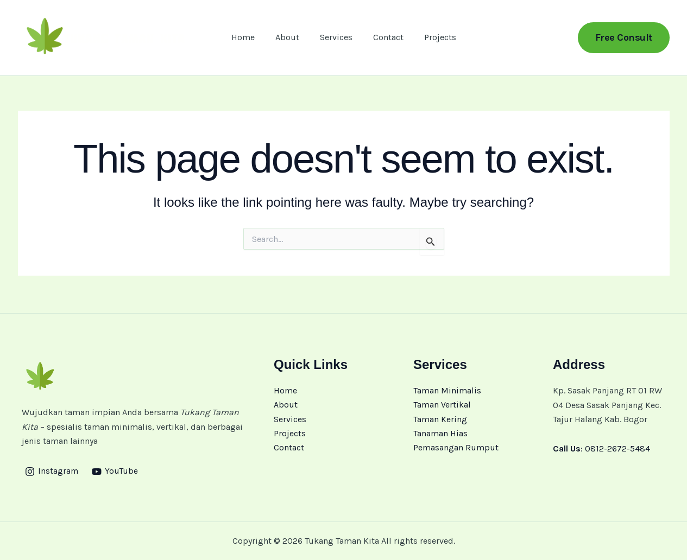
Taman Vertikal (442, 405)
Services (336, 39)
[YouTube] (115, 471)
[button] (624, 38)
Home (249, 39)
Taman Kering (440, 419)
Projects (434, 39)
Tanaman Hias (440, 433)
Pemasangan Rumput (456, 448)
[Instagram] (52, 471)
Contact (385, 39)
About (290, 39)
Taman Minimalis (447, 390)
